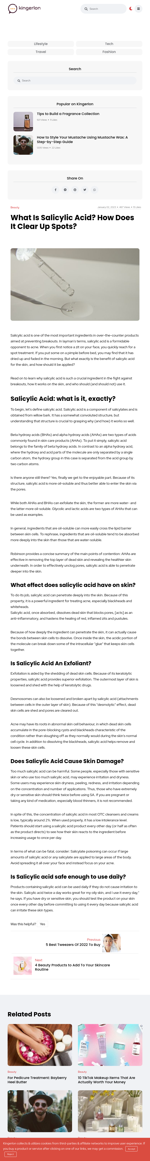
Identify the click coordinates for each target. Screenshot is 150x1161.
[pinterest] (75, 190)
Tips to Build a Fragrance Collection (68, 114)
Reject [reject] (10, 1154)
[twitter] (85, 190)
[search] (86, 9)
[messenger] (65, 190)
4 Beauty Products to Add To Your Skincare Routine (72, 967)
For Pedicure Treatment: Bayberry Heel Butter (37, 1080)
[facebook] (55, 190)
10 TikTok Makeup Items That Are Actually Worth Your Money (106, 1080)
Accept (131, 1148)
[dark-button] (131, 8)
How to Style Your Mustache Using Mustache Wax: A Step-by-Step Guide (82, 139)
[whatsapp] (94, 190)
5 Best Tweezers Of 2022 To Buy (73, 945)
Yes (42, 924)
